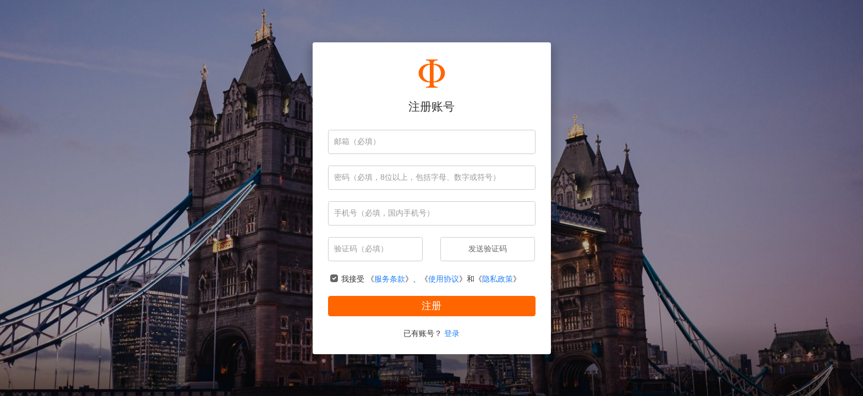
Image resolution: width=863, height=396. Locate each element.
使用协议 (443, 278)
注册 (431, 305)
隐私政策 (497, 278)
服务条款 (389, 278)
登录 (452, 333)
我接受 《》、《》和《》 (431, 278)
